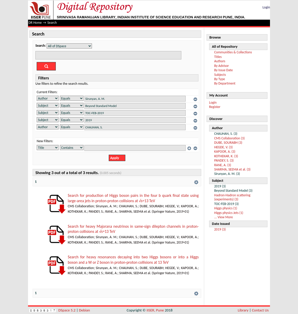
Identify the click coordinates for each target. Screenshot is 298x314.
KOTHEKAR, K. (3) (226, 156)
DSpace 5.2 (67, 310)
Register (214, 107)
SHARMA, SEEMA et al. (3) (232, 169)
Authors (219, 61)
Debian (84, 310)
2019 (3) (220, 229)
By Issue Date (223, 70)
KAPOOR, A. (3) (224, 151)
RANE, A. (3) (222, 165)
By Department (224, 83)
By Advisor (221, 66)
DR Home (35, 22)
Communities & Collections (233, 52)
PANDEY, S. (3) (224, 160)
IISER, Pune (155, 310)
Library (243, 310)
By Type (219, 79)
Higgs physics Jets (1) (228, 213)
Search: (40, 45)
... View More (223, 217)
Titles (218, 57)
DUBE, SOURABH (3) (228, 142)
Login (266, 7)
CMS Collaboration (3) (229, 138)
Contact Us (260, 310)
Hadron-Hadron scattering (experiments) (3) (232, 197)
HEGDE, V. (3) (223, 147)
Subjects (220, 75)
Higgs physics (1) (225, 208)
